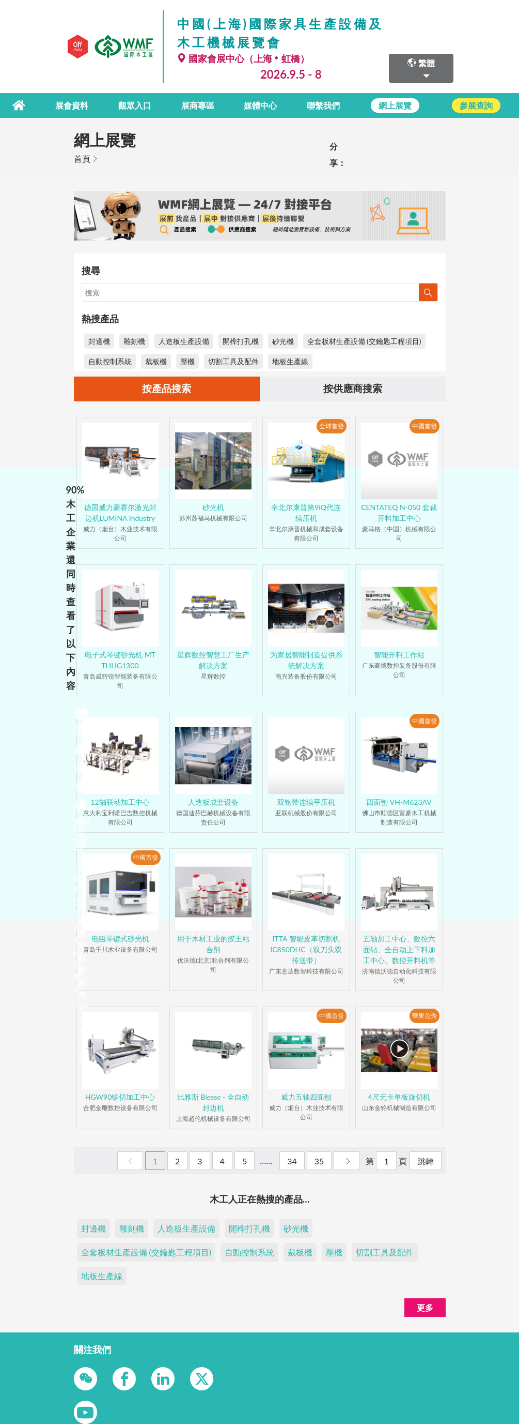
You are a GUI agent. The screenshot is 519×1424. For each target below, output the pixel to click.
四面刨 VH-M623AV (399, 802)
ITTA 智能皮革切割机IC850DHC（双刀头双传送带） (305, 949)
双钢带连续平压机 (306, 802)
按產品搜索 (167, 388)
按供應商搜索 (353, 388)
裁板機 (156, 360)
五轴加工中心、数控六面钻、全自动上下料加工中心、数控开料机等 (399, 949)
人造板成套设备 (213, 802)
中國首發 (424, 426)
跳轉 (425, 1161)
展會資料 (78, 105)
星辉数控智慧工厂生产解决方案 (213, 660)
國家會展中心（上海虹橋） (243, 58)
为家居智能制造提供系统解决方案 (306, 660)
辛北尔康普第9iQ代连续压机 (306, 512)
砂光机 (213, 507)
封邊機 (99, 340)
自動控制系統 (110, 360)
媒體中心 (262, 105)
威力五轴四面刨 (306, 1096)
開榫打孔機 (241, 340)
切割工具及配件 (233, 360)
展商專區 (201, 105)
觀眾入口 (139, 105)
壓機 (187, 360)
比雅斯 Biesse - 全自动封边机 (213, 1102)
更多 (425, 1307)
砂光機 (283, 340)
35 (319, 1161)
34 (292, 1161)
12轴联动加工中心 (119, 802)
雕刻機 (134, 340)
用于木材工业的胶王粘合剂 (213, 944)
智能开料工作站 (399, 654)
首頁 (82, 157)
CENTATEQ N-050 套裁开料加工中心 (399, 512)
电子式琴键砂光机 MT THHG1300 (120, 660)
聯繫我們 (323, 105)
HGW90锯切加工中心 (120, 1096)
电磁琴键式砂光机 (120, 938)
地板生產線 (290, 360)
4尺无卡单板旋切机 (399, 1096)
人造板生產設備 (184, 340)
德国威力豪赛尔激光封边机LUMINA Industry (120, 512)
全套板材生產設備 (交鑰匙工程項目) (364, 340)
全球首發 (331, 426)
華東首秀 (424, 1016)
